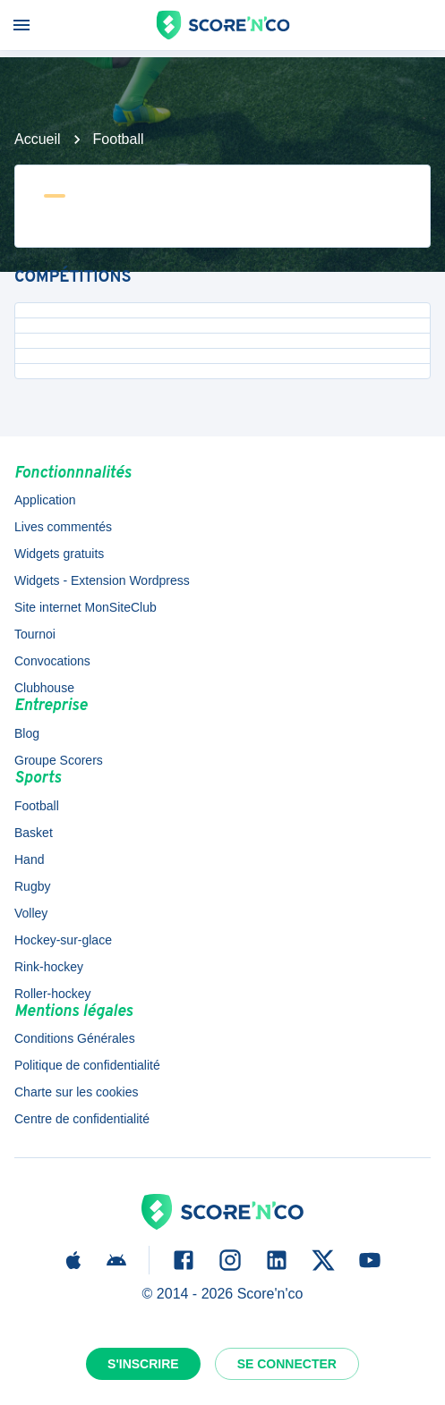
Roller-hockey (52, 993)
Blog (26, 733)
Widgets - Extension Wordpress (102, 580)
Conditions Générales (74, 1038)
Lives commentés (63, 527)
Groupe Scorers (58, 760)
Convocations (52, 661)
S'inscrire (143, 1364)
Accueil (37, 139)
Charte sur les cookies (76, 1092)
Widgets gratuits (59, 553)
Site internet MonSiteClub (85, 607)
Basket (33, 832)
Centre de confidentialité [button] (82, 1119)
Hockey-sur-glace (63, 940)
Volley (30, 913)
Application (45, 500)
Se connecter (287, 1364)
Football (118, 139)
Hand (29, 859)
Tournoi (35, 634)
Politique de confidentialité (87, 1065)
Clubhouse (44, 688)
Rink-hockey (48, 967)
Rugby (32, 886)
